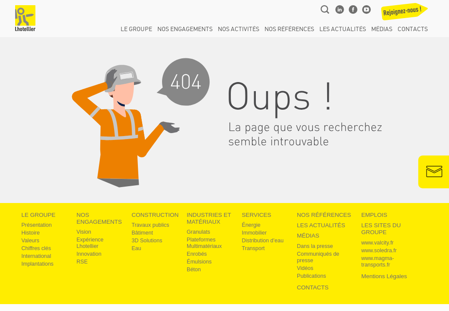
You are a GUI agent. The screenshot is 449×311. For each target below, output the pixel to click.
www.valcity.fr (377, 243)
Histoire (31, 233)
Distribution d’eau (263, 241)
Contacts (413, 29)
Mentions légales (384, 276)
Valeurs (30, 241)
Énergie (251, 225)
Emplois (374, 215)
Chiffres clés (36, 248)
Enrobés (197, 254)
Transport (253, 248)
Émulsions (199, 262)
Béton (194, 270)
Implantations (38, 264)
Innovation (89, 254)
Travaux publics (150, 225)
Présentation (37, 225)
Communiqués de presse (318, 257)
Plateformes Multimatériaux (204, 243)
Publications (311, 276)
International (36, 256)
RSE (82, 262)
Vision (83, 232)
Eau (136, 248)
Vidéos (305, 268)
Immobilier (254, 233)
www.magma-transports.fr (377, 261)
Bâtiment (142, 233)
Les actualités (342, 29)
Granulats (198, 232)
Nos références (289, 29)
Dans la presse (315, 246)
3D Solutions (147, 241)
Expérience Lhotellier (90, 243)
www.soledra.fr (379, 251)
